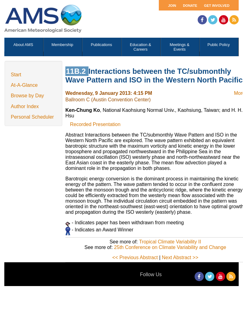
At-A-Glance (24, 85)
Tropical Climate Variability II (170, 241)
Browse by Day (27, 95)
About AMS (23, 44)
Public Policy (219, 44)
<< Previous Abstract (135, 257)
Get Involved (216, 5)
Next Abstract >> (180, 257)
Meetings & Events (179, 47)
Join (172, 5)
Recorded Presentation (95, 124)
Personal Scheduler (32, 117)
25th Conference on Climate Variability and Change (170, 247)
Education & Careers (140, 47)
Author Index (25, 106)
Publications (101, 44)
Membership (62, 44)
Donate (190, 5)
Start (16, 74)
